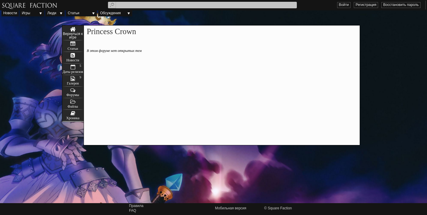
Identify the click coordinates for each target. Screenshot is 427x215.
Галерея (73, 83)
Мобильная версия (230, 208)
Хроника (72, 118)
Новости (10, 13)
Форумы (72, 95)
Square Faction (280, 208)
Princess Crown (73, 33)
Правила (136, 206)
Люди (51, 13)
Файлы (73, 106)
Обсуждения (110, 13)
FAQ (132, 210)
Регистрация (366, 5)
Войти (344, 5)
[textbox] (202, 5)
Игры (26, 13)
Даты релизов (73, 72)
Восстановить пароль (401, 5)
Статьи (73, 13)
